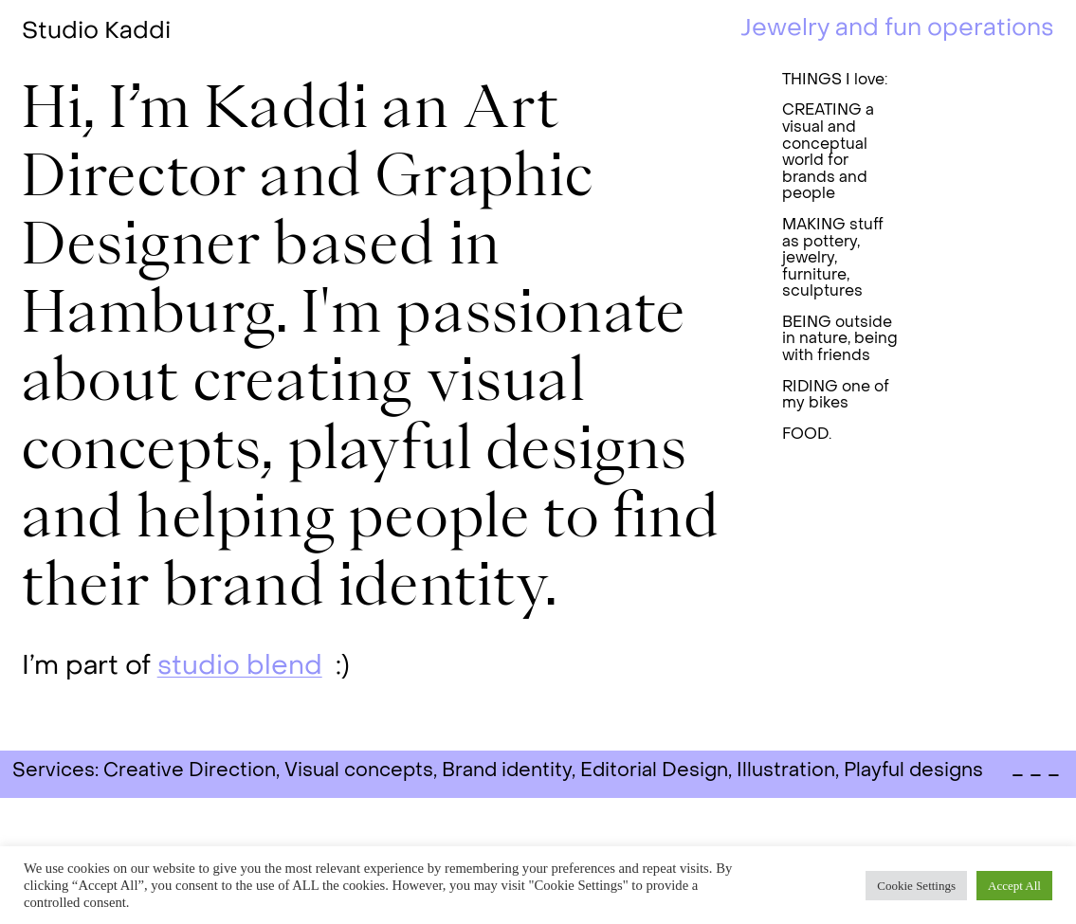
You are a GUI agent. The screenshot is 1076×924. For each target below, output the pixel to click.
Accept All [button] (1014, 886)
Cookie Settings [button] (916, 886)
